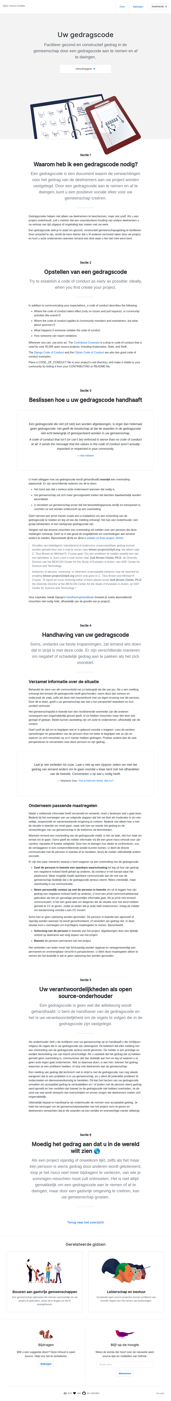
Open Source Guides (14, 5)
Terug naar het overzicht (85, 1223)
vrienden (95, 1393)
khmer (119, 538)
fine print (160, 1393)
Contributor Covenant (87, 342)
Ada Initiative (87, 455)
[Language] (159, 6)
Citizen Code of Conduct (89, 352)
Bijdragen (138, 6)
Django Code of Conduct (49, 352)
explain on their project (100, 538)
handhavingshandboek (80, 597)
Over (122, 6)
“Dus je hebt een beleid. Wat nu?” (96, 780)
